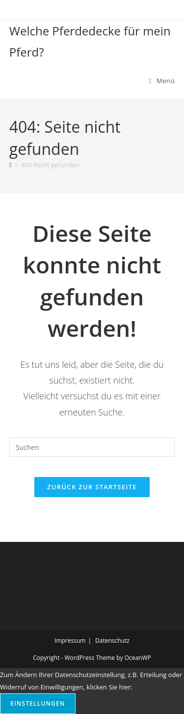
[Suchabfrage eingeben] (92, 447)
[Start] (10, 164)
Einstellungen (37, 703)
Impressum (69, 640)
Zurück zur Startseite (92, 486)
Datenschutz (112, 640)
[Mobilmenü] (162, 80)
